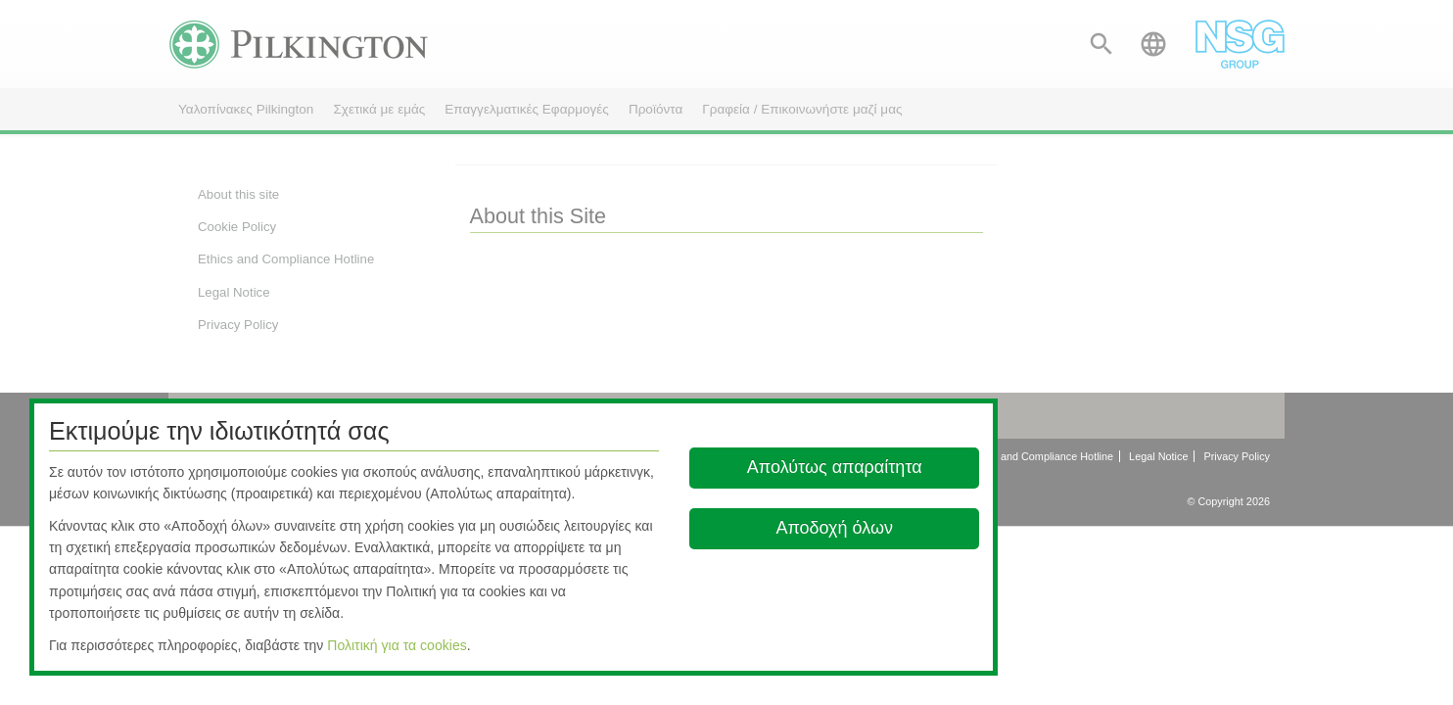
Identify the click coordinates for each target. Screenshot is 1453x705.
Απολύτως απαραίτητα (834, 467)
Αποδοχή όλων (834, 528)
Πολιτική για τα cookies (397, 645)
